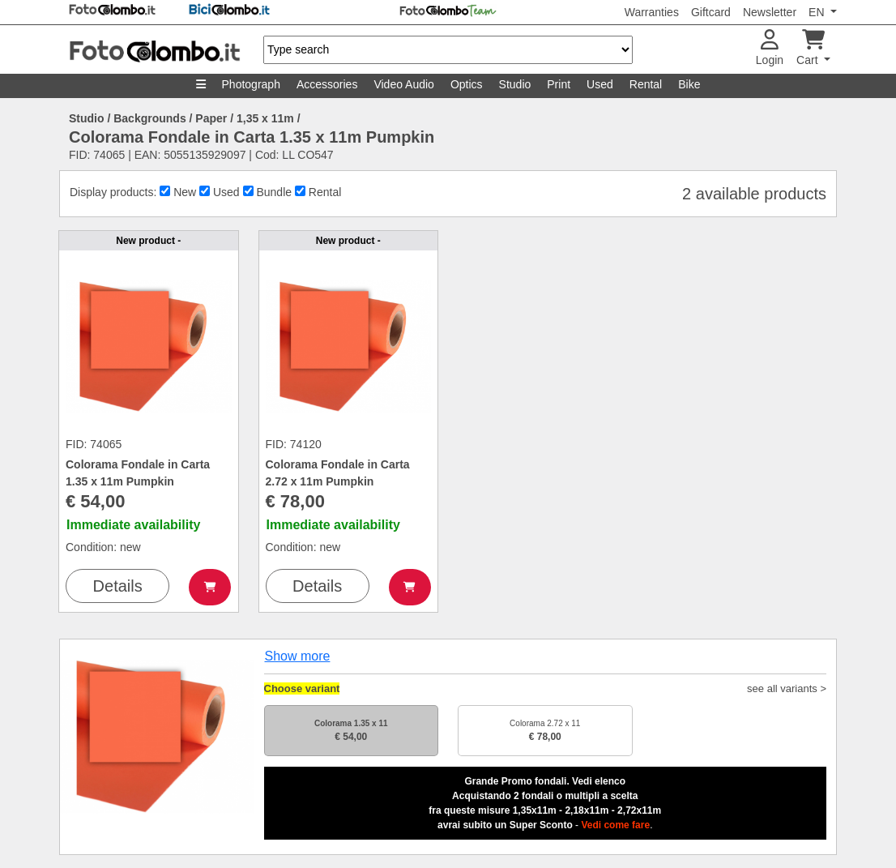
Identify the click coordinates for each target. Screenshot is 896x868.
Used (600, 84)
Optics (466, 84)
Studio (515, 84)
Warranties (652, 12)
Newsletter (769, 12)
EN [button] (818, 12)
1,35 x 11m (265, 118)
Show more (298, 656)
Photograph (251, 84)
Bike (689, 84)
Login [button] (769, 48)
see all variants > (786, 688)
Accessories (327, 84)
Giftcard (711, 12)
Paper (211, 118)
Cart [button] (810, 48)
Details (118, 586)
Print (558, 84)
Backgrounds (149, 118)
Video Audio (403, 84)
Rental (645, 84)
